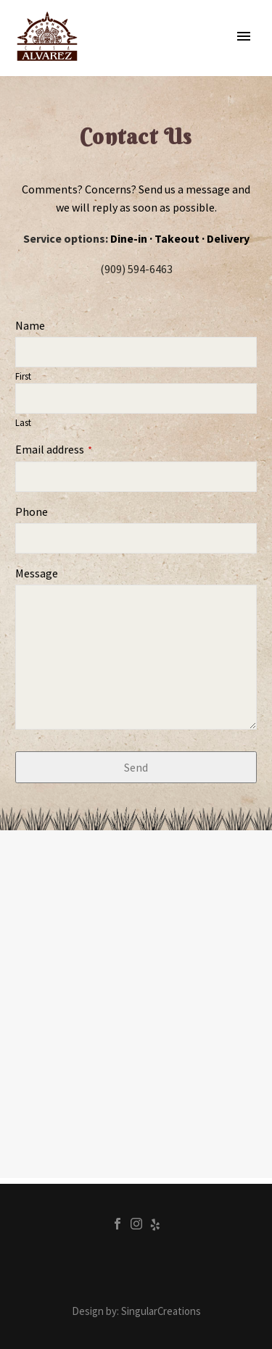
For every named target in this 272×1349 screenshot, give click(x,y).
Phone (31, 511)
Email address (53, 449)
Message (36, 573)
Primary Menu (243, 36)
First (23, 376)
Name (30, 325)
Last (23, 422)
